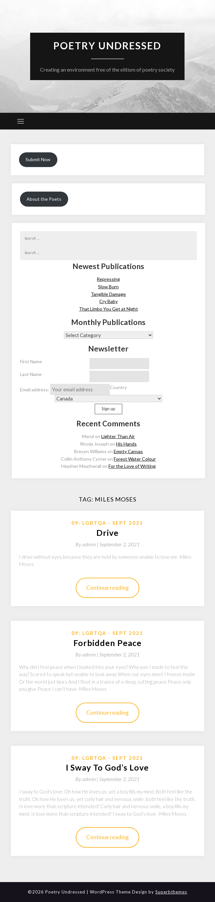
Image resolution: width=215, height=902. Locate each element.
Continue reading (107, 587)
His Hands (126, 444)
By (87, 544)
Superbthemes (171, 891)
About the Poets (44, 199)
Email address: (65, 389)
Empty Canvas (128, 451)
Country (118, 387)
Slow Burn (108, 286)
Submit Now (38, 159)
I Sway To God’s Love (107, 767)
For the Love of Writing (132, 466)
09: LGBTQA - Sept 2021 (107, 523)
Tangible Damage (108, 294)
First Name (31, 361)
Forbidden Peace (107, 643)
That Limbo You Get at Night (108, 309)
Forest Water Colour (135, 459)
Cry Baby (108, 301)
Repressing (108, 279)
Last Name (31, 374)
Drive (107, 532)
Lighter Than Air (118, 436)
